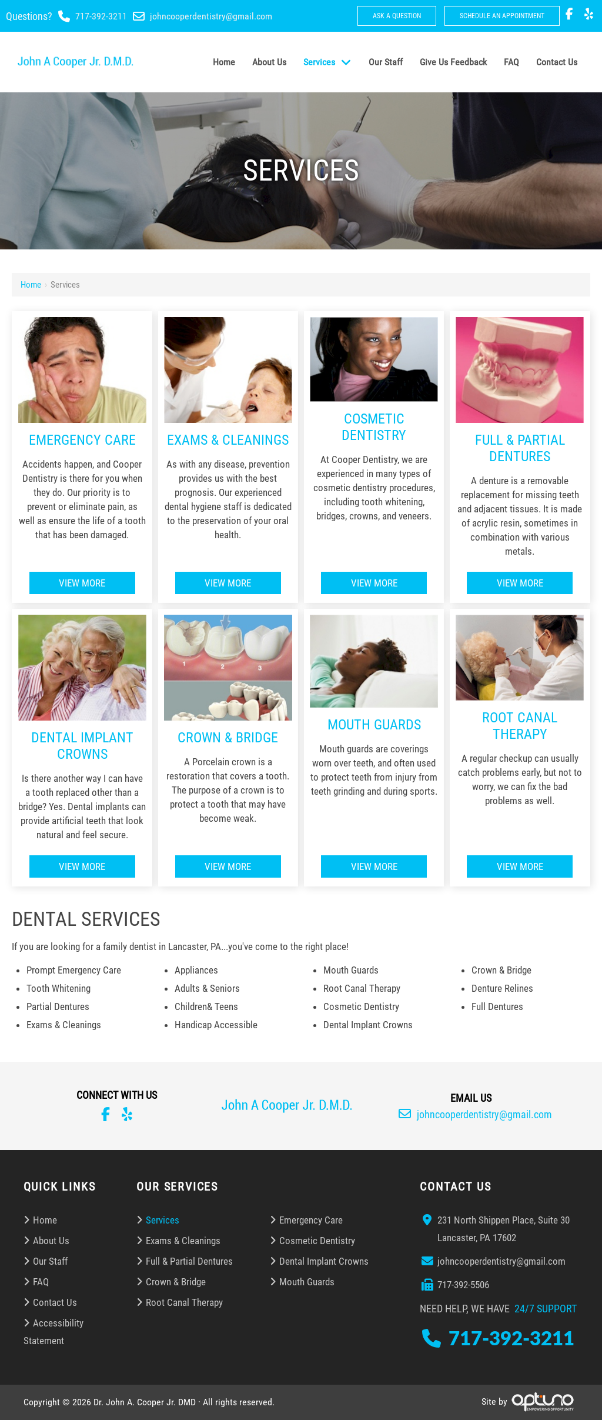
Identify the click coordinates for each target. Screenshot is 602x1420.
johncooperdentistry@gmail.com (211, 16)
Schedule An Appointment (502, 16)
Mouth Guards (374, 724)
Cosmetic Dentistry (374, 427)
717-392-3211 (101, 16)
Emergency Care (82, 440)
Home (31, 284)
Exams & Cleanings (228, 440)
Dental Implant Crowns (82, 745)
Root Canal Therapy (519, 725)
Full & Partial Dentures (520, 448)
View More (82, 583)
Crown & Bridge (228, 737)
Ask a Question (397, 16)
